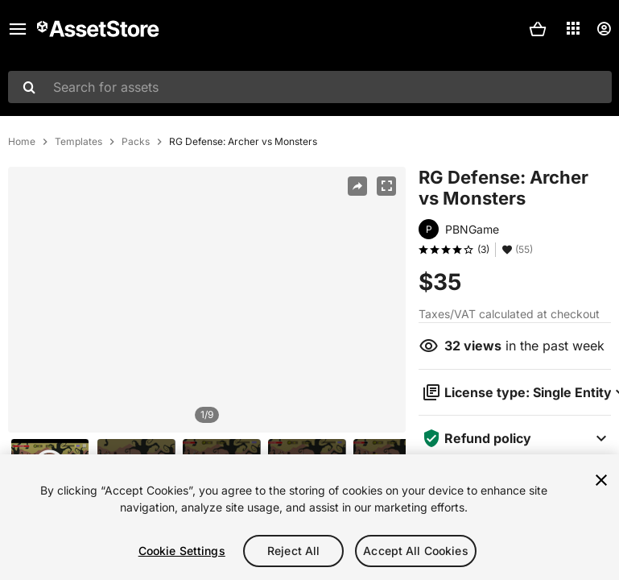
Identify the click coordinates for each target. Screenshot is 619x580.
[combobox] (310, 87)
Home (21, 141)
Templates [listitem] (78, 141)
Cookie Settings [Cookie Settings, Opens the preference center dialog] (181, 550)
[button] (537, 29)
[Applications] (573, 28)
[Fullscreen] (386, 186)
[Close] (601, 480)
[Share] (357, 186)
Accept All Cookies (415, 550)
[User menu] (604, 29)
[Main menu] (18, 29)
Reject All (293, 550)
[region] (207, 300)
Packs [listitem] (136, 141)
